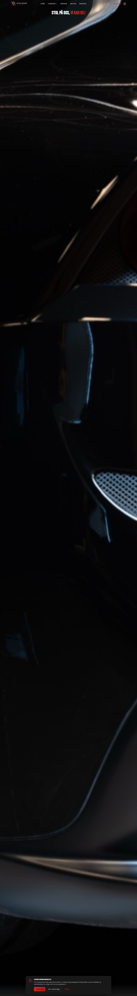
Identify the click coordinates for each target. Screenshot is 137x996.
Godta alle (39, 989)
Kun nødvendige (54, 989)
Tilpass (66, 989)
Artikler (63, 4)
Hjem (43, 4)
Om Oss (73, 4)
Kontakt (82, 4)
